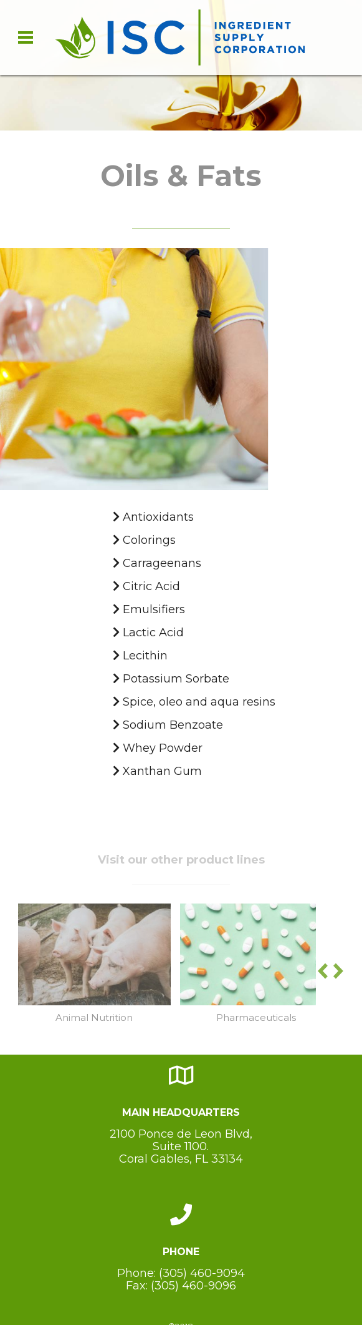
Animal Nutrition (94, 1017)
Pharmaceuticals (256, 1017)
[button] (338, 975)
